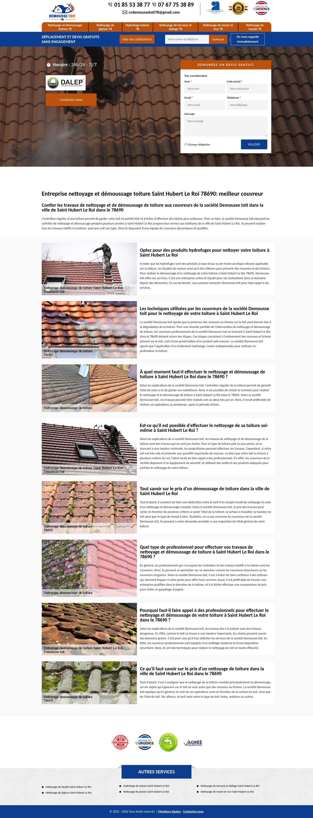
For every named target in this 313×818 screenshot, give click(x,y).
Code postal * (247, 86)
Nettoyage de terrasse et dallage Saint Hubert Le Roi (230, 786)
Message (225, 124)
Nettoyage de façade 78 (254, 27)
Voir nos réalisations (137, 39)
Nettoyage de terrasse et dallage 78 (175, 27)
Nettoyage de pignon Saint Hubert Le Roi (69, 792)
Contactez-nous (71, 99)
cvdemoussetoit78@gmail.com (154, 12)
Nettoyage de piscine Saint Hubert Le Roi (146, 791)
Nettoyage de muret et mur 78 (218, 27)
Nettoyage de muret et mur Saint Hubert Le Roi (227, 791)
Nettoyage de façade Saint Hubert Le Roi (68, 787)
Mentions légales (169, 811)
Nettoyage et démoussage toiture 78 (65, 27)
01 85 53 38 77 (132, 4)
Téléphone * (247, 103)
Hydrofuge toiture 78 (138, 27)
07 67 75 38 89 (176, 4)
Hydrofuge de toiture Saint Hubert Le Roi (146, 786)
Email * (204, 103)
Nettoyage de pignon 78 (105, 27)
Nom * (204, 86)
